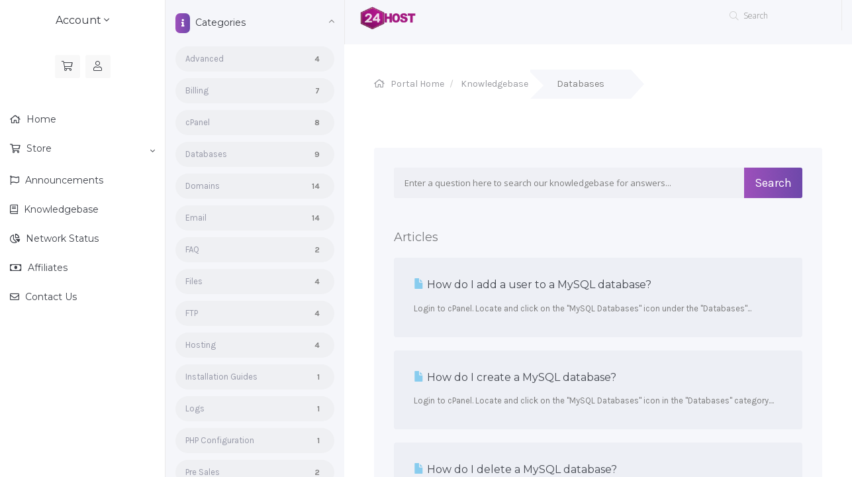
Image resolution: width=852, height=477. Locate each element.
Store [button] (89, 149)
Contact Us (50, 297)
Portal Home (417, 83)
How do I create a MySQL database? (515, 377)
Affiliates (46, 268)
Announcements (63, 180)
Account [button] (82, 20)
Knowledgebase (60, 209)
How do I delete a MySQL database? (515, 469)
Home (40, 119)
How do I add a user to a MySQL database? (532, 284)
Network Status (61, 238)
